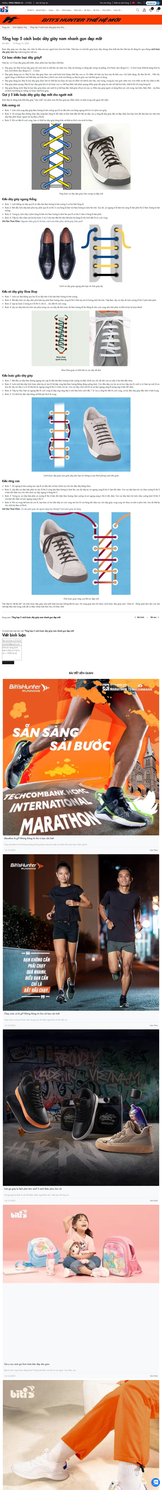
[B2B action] (153, 2)
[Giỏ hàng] (157, 10)
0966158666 (14, 2)
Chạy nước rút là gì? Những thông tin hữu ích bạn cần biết (32, 1013)
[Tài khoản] (144, 10)
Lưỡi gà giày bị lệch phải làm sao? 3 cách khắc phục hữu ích (33, 1188)
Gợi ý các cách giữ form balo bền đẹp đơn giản (26, 1364)
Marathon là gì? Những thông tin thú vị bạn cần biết (29, 838)
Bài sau (153, 617)
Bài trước (140, 617)
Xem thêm (154, 850)
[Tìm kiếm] (137, 10)
